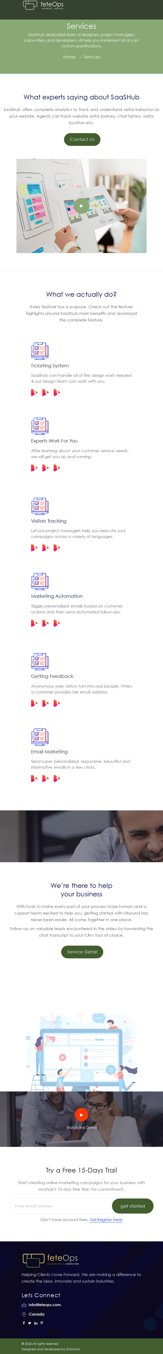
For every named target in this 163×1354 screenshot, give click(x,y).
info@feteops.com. (45, 1304)
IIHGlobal (73, 1349)
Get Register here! (106, 1219)
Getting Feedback (52, 676)
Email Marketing (49, 751)
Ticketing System (50, 365)
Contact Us (82, 139)
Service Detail (82, 951)
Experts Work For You (54, 440)
